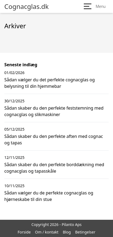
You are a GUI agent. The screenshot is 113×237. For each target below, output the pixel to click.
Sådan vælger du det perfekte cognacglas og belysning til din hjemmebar (49, 83)
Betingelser (85, 232)
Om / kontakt (47, 232)
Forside (24, 232)
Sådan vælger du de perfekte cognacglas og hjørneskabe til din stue (48, 196)
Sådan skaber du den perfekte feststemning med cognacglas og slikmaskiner (54, 111)
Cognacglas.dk (26, 6)
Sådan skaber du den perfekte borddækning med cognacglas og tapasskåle (54, 168)
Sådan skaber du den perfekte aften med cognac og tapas (53, 139)
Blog (67, 232)
